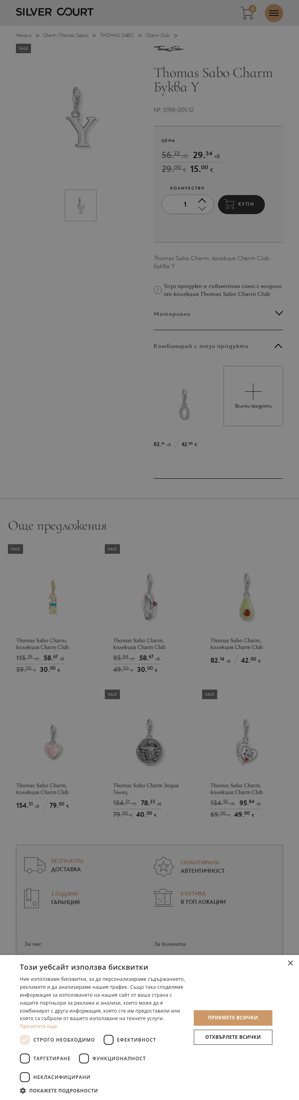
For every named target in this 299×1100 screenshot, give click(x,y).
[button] (103, 1090)
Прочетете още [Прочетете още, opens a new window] (38, 1026)
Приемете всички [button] (233, 1017)
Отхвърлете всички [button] (233, 1037)
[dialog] (149, 550)
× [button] (290, 964)
